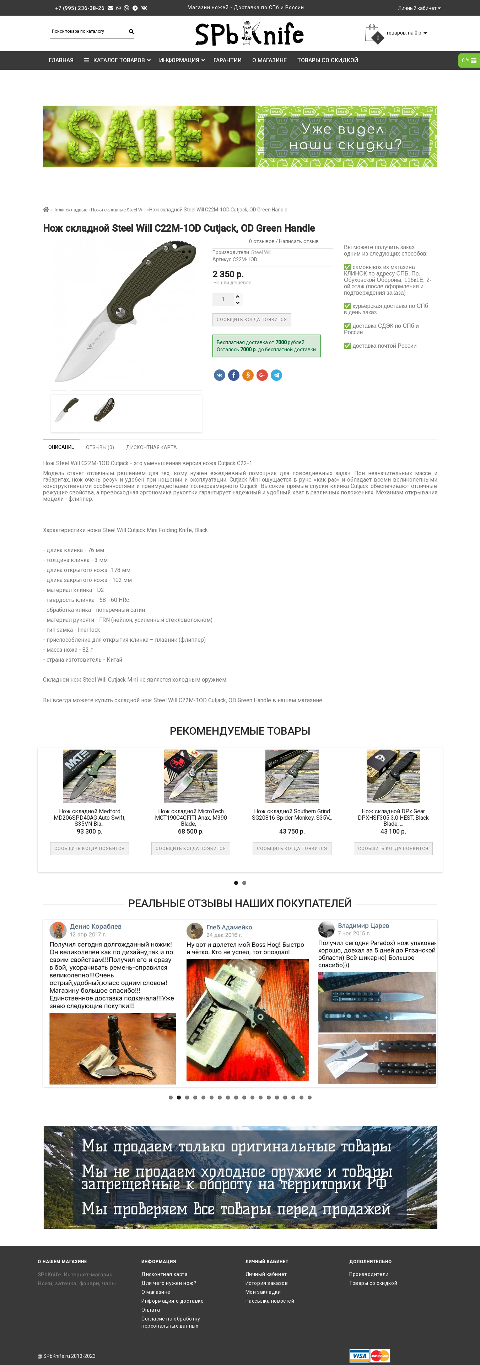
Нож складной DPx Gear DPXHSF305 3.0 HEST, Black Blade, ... (393, 817)
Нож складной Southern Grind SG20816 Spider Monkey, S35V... (292, 814)
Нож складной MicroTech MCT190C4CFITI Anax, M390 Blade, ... (191, 817)
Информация (182, 60)
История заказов (267, 1283)
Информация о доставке (172, 1301)
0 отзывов (260, 241)
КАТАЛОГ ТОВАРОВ (117, 60)
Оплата (150, 1310)
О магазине (269, 60)
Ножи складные (70, 209)
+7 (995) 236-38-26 (79, 8)
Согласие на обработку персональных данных (170, 1322)
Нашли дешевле (233, 282)
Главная (61, 60)
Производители (369, 1274)
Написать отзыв (299, 241)
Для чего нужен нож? (168, 1283)
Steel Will (261, 252)
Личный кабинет (266, 1274)
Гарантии (228, 60)
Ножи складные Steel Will (118, 209)
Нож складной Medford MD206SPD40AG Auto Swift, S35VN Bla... (89, 817)
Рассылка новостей (270, 1301)
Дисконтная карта (164, 1274)
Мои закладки (263, 1292)
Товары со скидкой (327, 60)
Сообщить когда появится (252, 319)
